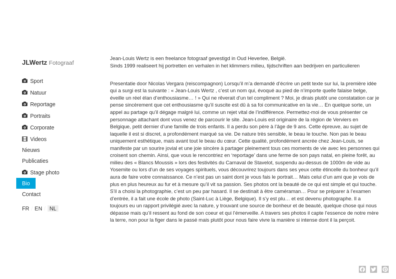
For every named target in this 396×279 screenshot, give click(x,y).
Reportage (42, 104)
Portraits (40, 116)
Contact (31, 194)
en (38, 208)
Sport (36, 81)
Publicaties (35, 161)
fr (25, 208)
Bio (26, 183)
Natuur (38, 93)
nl (53, 208)
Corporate (42, 127)
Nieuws (31, 150)
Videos (38, 139)
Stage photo (45, 172)
